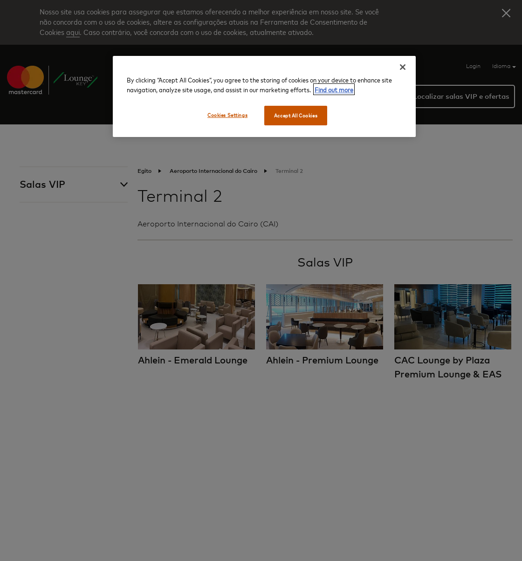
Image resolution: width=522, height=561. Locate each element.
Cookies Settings (227, 114)
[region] (264, 96)
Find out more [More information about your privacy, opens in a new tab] (334, 89)
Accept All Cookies (295, 115)
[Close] (402, 67)
